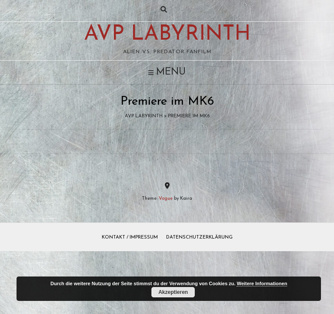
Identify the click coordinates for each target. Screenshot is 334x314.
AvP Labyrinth (167, 34)
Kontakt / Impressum (130, 237)
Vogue (166, 198)
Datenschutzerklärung (199, 237)
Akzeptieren (173, 292)
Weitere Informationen (262, 283)
